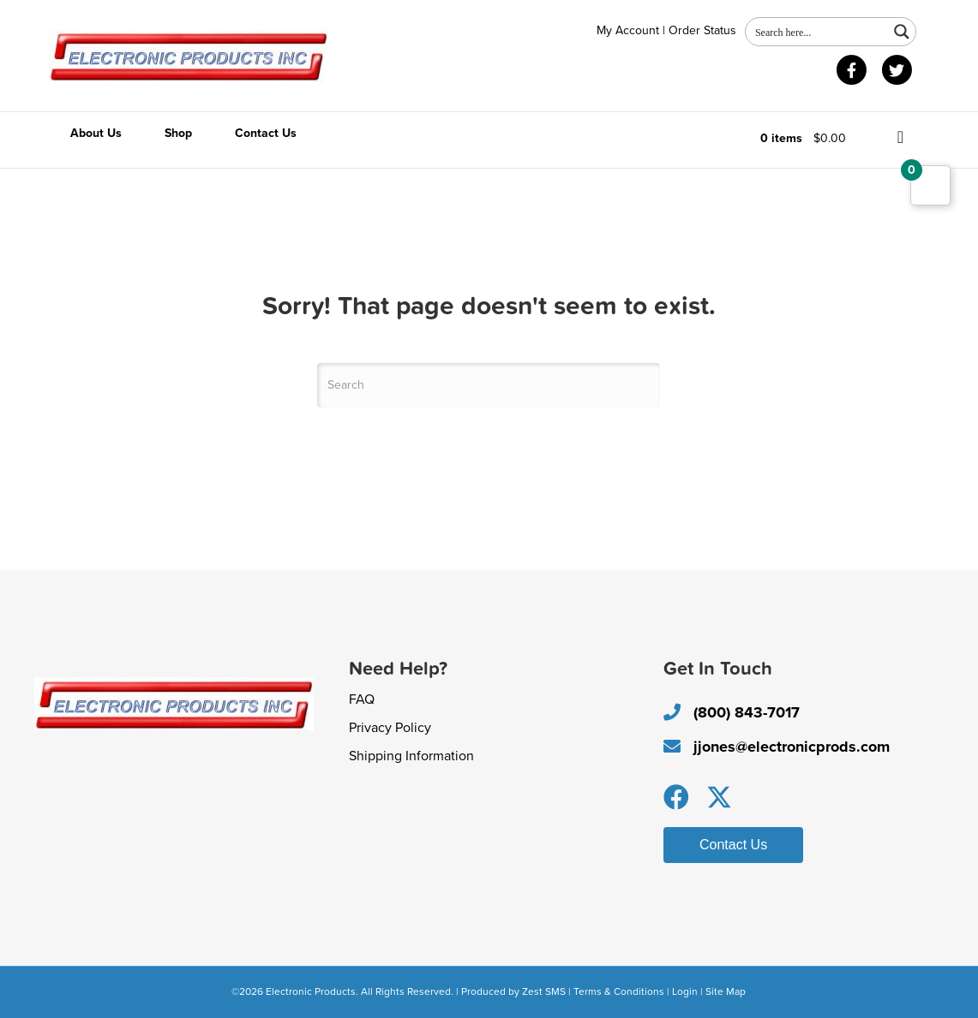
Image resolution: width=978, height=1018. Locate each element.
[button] (676, 797)
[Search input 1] (817, 31)
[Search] (488, 385)
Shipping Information (411, 756)
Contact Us (266, 133)
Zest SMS (544, 991)
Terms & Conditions (618, 991)
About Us (96, 133)
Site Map (725, 991)
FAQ (362, 699)
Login (685, 991)
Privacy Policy (390, 727)
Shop (178, 133)
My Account (628, 30)
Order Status (702, 30)
